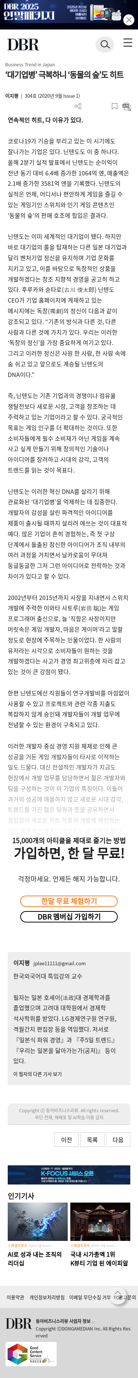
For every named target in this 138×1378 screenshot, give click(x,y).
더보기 (78, 106)
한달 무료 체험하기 (69, 901)
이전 (66, 1139)
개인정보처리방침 (47, 1297)
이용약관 (15, 1297)
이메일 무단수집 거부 (90, 1297)
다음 (118, 1139)
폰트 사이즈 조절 (102, 106)
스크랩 (115, 106)
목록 (92, 1139)
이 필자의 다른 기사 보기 (37, 1073)
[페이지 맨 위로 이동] (119, 1297)
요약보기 (127, 106)
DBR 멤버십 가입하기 (69, 916)
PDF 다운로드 (90, 106)
